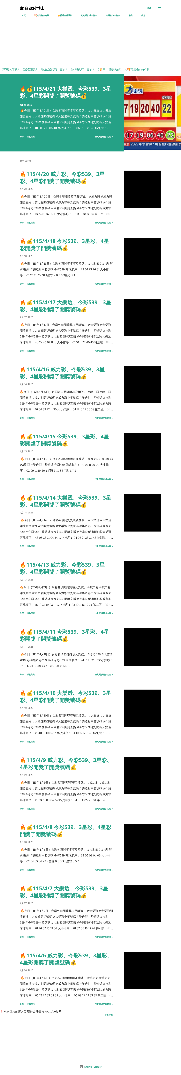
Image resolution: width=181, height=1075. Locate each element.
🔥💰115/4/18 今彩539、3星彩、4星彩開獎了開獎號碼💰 (64, 244)
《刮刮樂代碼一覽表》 (53, 69)
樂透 (129, 15)
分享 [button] (22, 136)
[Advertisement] (87, 44)
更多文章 (109, 1015)
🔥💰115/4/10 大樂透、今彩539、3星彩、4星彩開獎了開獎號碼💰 (65, 696)
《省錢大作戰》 (10, 69)
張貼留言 (31, 136)
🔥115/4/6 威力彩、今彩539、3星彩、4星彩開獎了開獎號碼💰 (66, 959)
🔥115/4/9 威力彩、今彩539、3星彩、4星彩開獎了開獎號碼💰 (66, 763)
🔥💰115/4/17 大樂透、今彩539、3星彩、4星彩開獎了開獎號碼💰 (65, 306)
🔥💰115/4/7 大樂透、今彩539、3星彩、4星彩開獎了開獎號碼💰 (64, 892)
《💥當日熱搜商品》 (109, 69)
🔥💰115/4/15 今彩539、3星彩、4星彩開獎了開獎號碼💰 (64, 440)
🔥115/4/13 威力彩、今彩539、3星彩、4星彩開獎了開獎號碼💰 (62, 568)
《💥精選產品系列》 (137, 69)
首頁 (22, 15)
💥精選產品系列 (63, 15)
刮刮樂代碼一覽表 (87, 15)
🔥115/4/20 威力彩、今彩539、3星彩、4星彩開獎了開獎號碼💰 (62, 177)
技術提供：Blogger (90, 1066)
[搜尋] (149, 8)
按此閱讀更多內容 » (104, 136)
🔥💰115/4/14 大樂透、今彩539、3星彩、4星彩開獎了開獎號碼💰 (65, 501)
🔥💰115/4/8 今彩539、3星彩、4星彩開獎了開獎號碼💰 (65, 831)
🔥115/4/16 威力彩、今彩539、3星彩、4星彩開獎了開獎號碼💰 (62, 373)
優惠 (141, 15)
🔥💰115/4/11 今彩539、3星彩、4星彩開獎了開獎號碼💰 (64, 635)
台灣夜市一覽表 (111, 15)
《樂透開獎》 (30, 69)
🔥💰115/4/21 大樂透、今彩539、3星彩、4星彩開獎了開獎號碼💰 (65, 92)
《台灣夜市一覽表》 (82, 69)
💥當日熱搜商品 (39, 15)
